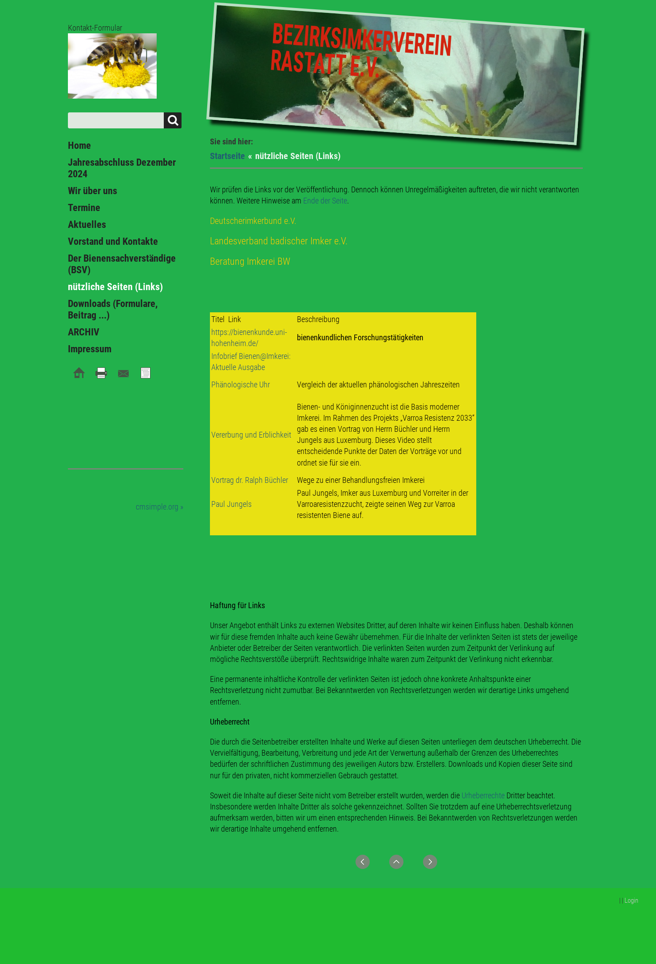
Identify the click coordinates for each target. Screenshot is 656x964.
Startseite (227, 156)
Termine (84, 207)
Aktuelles (87, 224)
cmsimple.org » (159, 506)
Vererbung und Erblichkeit (251, 434)
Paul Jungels (231, 504)
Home (79, 145)
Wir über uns (92, 190)
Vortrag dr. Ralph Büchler (249, 480)
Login (631, 900)
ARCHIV (83, 332)
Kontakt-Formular (95, 27)
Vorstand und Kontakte (113, 241)
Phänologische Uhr (240, 384)
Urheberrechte (483, 795)
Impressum (89, 349)
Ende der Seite (325, 200)
